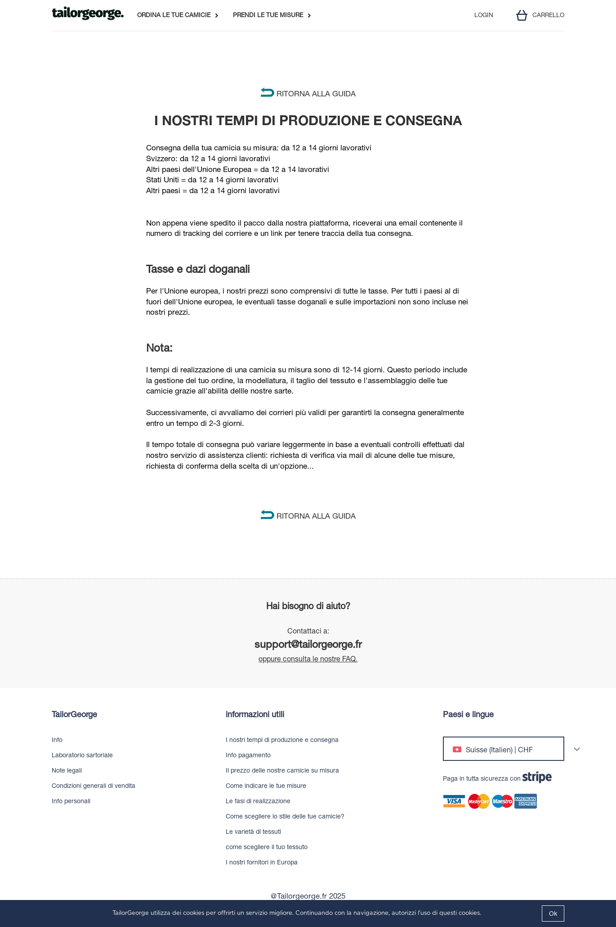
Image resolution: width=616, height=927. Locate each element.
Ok (553, 913)
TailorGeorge (74, 714)
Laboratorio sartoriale (82, 755)
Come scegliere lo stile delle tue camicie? (285, 816)
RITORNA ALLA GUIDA (308, 93)
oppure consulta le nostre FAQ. (308, 659)
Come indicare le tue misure (266, 785)
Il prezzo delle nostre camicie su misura (282, 770)
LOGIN (483, 15)
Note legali (67, 770)
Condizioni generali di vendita (93, 785)
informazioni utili (255, 714)
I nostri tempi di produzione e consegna (282, 739)
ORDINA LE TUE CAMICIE (173, 15)
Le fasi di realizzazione (258, 801)
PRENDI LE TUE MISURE (268, 15)
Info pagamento (248, 755)
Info (57, 739)
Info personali (71, 801)
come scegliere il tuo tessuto (267, 846)
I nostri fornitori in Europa (262, 862)
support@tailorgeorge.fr (308, 644)
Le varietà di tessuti (253, 831)
